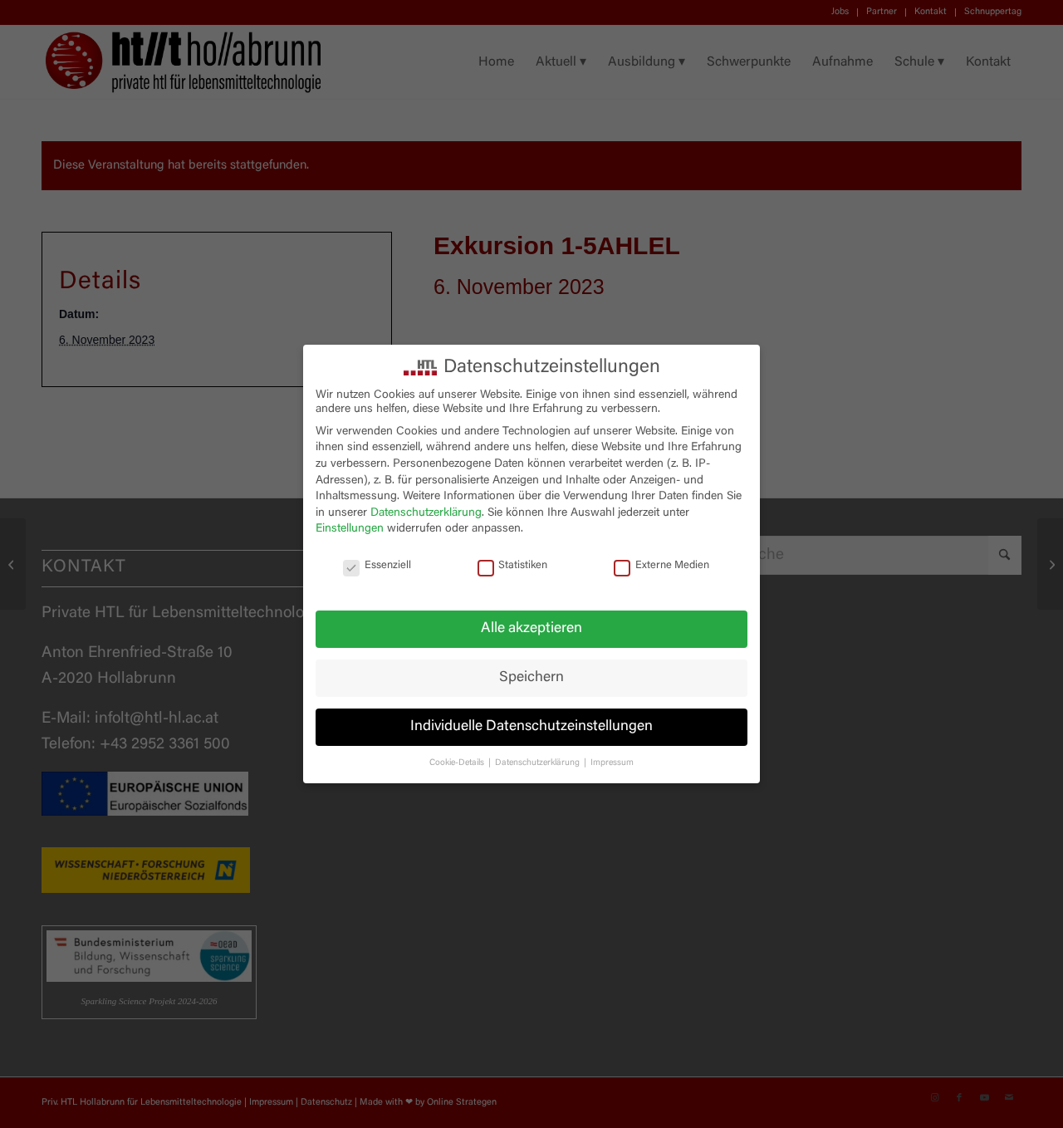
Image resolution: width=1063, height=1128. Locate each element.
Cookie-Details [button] (458, 763)
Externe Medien (661, 566)
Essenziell (377, 566)
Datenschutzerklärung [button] (538, 763)
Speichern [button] (531, 677)
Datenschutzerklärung (426, 513)
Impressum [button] (612, 763)
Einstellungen (350, 529)
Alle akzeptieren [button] (531, 628)
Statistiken (513, 566)
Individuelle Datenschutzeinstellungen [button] (531, 726)
